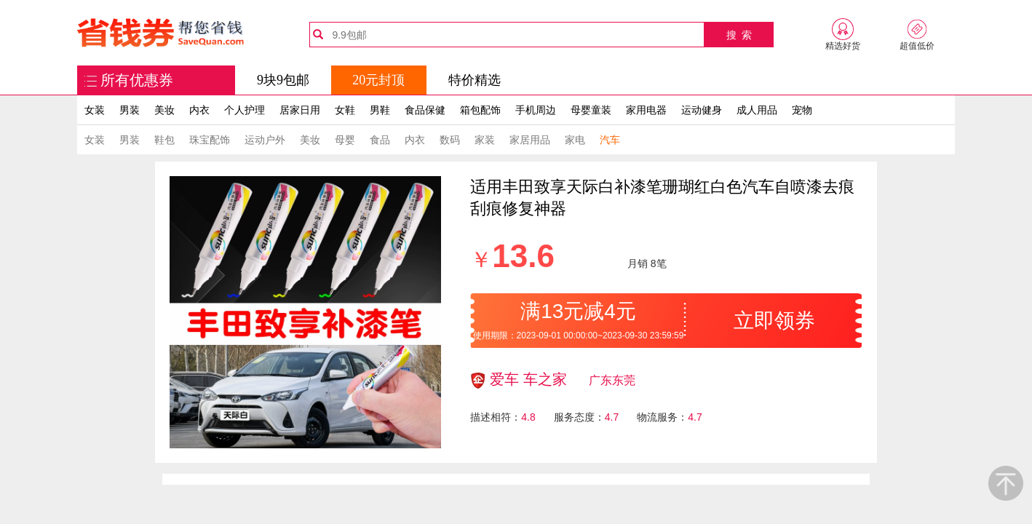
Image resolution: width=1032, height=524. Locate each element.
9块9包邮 (283, 80)
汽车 (610, 140)
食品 (380, 140)
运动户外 (265, 140)
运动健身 (701, 110)
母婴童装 (591, 110)
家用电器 (646, 110)
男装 (129, 110)
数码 (450, 140)
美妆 (164, 110)
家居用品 (529, 140)
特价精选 (474, 80)
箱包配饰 (480, 110)
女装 (94, 110)
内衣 (199, 110)
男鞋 (380, 110)
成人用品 (757, 110)
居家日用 (299, 110)
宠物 (802, 110)
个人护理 (244, 110)
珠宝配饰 (209, 140)
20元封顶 (378, 80)
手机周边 (535, 110)
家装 (485, 140)
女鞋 (345, 110)
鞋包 (164, 140)
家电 (575, 140)
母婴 (345, 140)
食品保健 (425, 110)
